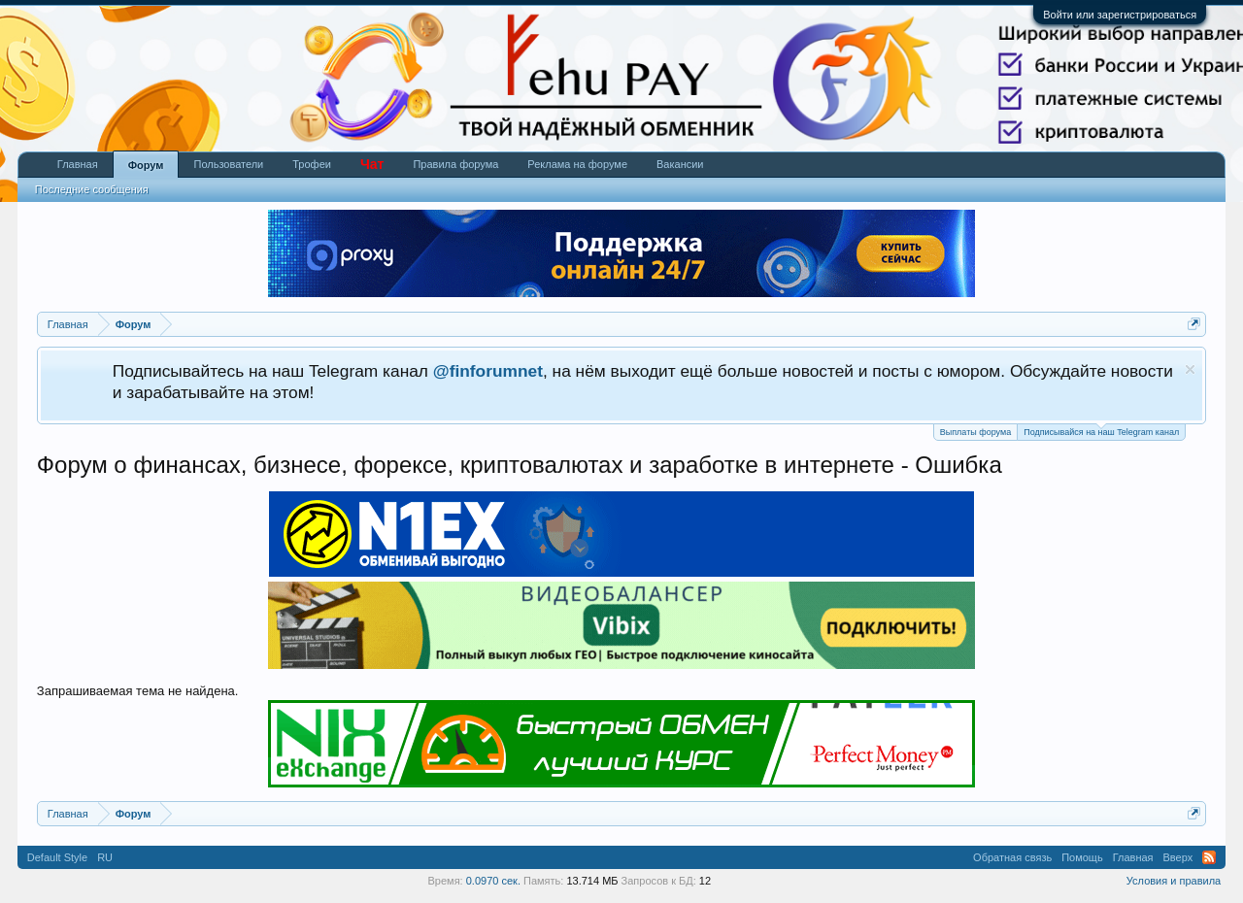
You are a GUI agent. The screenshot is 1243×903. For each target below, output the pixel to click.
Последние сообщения (92, 189)
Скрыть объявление (1190, 369)
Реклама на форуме (577, 164)
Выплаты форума (975, 432)
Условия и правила (1173, 880)
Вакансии (680, 164)
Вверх (1178, 857)
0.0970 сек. (493, 880)
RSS (1209, 857)
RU (105, 857)
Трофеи (311, 164)
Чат (372, 164)
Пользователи (228, 164)
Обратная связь (1012, 857)
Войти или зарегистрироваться (1119, 14)
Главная (77, 164)
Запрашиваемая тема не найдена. (138, 691)
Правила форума (455, 164)
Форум (146, 165)
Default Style (57, 857)
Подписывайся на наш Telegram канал (1101, 430)
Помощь (1082, 857)
